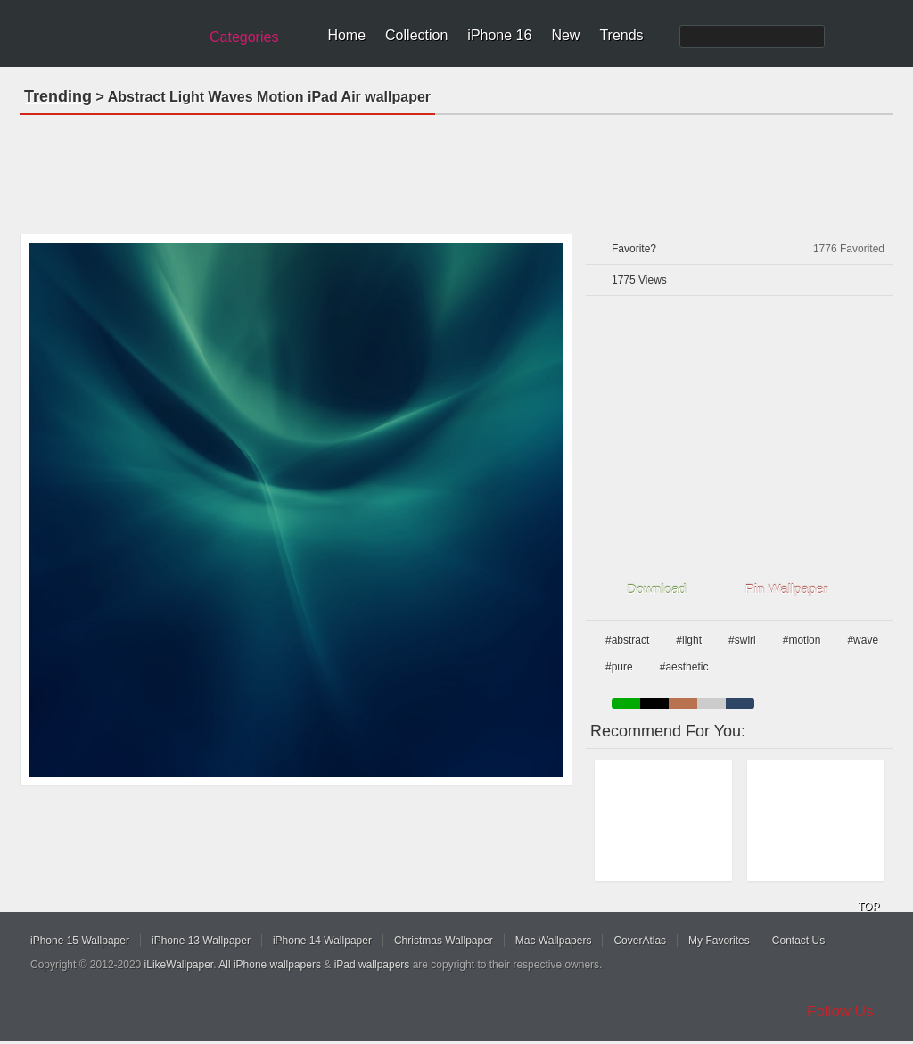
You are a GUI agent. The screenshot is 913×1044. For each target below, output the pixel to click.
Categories (244, 37)
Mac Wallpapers (553, 940)
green (626, 703)
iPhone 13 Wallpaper (201, 940)
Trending (58, 96)
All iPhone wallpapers (269, 964)
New (565, 35)
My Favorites (719, 940)
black (654, 703)
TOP (868, 906)
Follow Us (840, 1011)
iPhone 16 (499, 35)
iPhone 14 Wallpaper (322, 940)
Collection (416, 35)
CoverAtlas (639, 940)
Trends (621, 35)
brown (683, 703)
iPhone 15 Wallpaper (79, 940)
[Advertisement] (456, 168)
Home (346, 35)
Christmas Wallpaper (443, 940)
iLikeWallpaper (179, 964)
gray (711, 703)
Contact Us (798, 940)
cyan (740, 703)
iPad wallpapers (372, 964)
